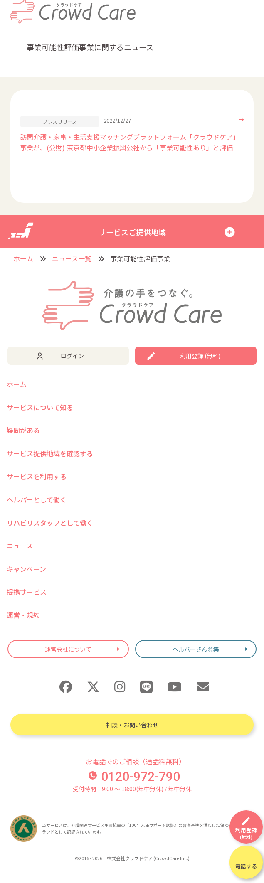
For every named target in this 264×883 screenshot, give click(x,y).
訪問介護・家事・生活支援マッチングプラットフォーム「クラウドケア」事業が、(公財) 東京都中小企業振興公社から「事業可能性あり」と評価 (129, 142)
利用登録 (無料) (200, 356)
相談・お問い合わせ (132, 725)
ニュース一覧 (71, 258)
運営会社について (68, 649)
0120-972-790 (134, 776)
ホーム (23, 258)
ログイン (72, 356)
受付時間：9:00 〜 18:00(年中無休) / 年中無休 (132, 789)
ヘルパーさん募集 (196, 649)
